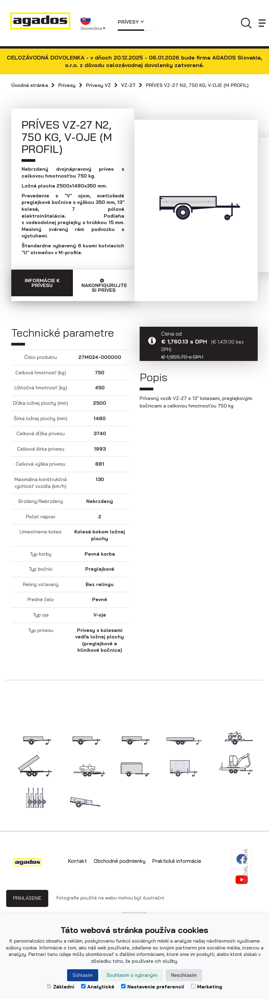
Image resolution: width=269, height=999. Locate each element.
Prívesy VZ (98, 85)
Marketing (206, 987)
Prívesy (131, 22)
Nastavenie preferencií (152, 987)
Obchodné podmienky (119, 861)
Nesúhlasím (184, 975)
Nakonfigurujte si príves (104, 285)
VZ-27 (128, 85)
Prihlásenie (27, 898)
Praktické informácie (176, 861)
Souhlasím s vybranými (131, 975)
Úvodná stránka (29, 85)
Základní (60, 987)
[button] (93, 23)
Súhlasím (83, 975)
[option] (196, 205)
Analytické (97, 987)
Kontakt (77, 861)
